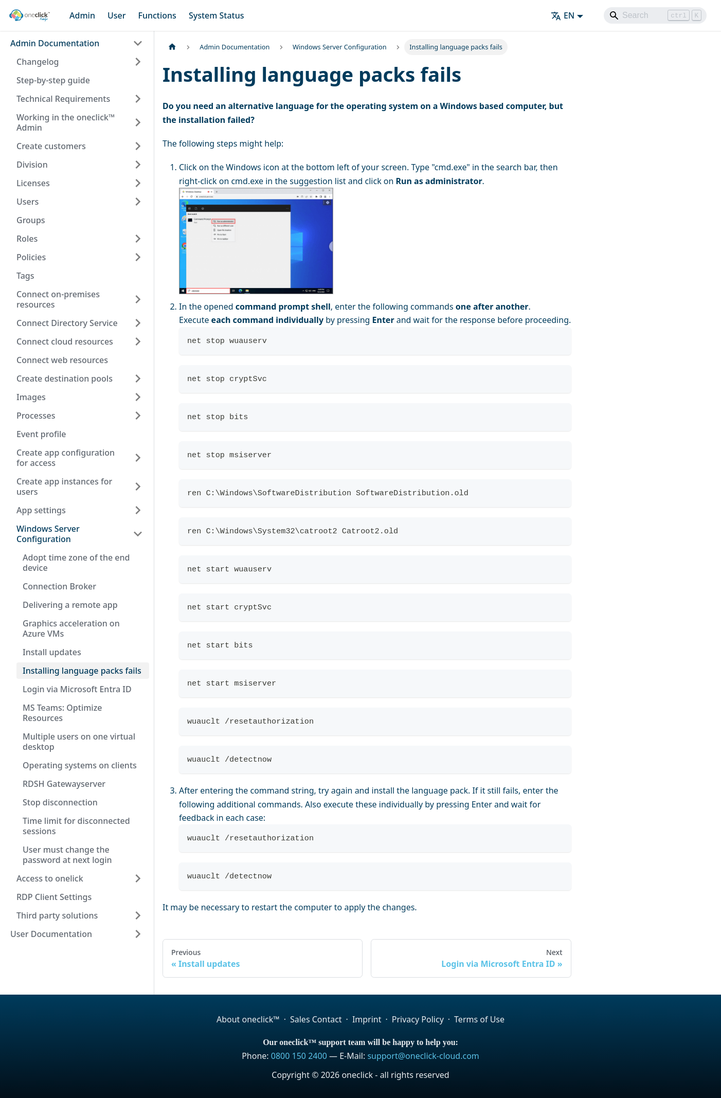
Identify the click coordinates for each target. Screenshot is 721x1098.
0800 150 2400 (299, 1055)
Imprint (367, 1019)
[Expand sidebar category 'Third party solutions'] (138, 915)
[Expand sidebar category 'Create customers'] (138, 146)
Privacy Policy (418, 1019)
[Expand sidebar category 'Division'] (138, 164)
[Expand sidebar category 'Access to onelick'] (138, 878)
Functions (157, 15)
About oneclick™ (248, 1019)
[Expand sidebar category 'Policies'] (138, 257)
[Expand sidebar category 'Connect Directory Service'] (138, 323)
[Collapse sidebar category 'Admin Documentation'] (138, 43)
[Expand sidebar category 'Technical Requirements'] (138, 99)
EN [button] (562, 15)
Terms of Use (479, 1019)
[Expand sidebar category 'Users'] (138, 201)
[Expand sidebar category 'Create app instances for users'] (138, 486)
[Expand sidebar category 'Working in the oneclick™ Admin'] (138, 122)
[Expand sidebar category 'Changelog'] (138, 61)
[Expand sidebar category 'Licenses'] (138, 183)
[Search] (655, 15)
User (116, 15)
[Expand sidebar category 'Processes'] (138, 415)
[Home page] (172, 47)
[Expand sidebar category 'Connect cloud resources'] (138, 341)
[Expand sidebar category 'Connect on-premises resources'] (138, 299)
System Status (216, 15)
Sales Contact (316, 1019)
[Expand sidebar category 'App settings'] (138, 510)
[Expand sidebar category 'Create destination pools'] (138, 378)
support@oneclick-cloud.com (423, 1055)
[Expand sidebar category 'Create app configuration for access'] (138, 457)
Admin (82, 15)
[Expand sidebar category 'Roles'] (138, 238)
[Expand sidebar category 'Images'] (138, 397)
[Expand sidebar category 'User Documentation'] (138, 934)
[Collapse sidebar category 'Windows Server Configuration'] (138, 533)
